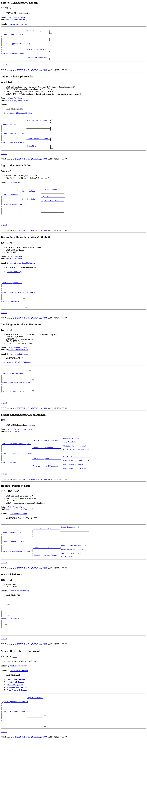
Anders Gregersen (15, 273)
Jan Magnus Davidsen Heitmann (17, 409)
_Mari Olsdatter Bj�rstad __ (75, 503)
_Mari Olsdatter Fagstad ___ (75, 494)
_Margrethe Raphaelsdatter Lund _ (17, 590)
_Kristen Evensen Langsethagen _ (16, 474)
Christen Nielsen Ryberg (19, 631)
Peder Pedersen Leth (16, 542)
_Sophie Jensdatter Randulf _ (46, 595)
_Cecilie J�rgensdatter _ (38, 62)
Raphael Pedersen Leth (14, 579)
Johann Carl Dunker (15, 104)
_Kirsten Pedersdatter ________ (74, 597)
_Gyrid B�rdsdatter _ (31, 212)
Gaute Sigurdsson (14, 194)
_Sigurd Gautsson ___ (30, 203)
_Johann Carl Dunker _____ (14, 131)
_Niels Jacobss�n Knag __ (38, 53)
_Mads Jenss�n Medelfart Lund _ (75, 584)
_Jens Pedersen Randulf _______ (74, 592)
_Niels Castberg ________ (37, 31)
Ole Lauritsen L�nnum (19, 717)
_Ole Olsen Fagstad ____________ (46, 492)
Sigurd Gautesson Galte (14, 219)
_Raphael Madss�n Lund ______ (46, 586)
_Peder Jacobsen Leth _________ (74, 562)
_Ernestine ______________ (38, 157)
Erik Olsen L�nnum (15, 731)
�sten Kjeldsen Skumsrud (18, 712)
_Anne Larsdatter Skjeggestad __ (46, 500)
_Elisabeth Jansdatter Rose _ (15, 419)
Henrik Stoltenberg (14, 289)
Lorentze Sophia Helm (18, 548)
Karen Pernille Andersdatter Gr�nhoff (22, 312)
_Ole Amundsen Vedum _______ (75, 490)
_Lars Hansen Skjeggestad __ (75, 498)
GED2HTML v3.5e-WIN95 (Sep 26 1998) (31, 76)
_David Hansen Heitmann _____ (15, 398)
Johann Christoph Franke (15, 142)
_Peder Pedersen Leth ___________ (17, 568)
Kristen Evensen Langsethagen (20, 458)
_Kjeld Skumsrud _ (35, 745)
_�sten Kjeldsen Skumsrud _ (14, 749)
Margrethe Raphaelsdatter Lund (20, 544)
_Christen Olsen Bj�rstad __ (75, 476)
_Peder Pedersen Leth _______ (46, 564)
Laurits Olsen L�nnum (16, 726)
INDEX (4, 70)
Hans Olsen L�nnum (15, 728)
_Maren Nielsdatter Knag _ (14, 58)
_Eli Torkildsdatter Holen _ (75, 481)
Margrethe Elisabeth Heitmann (19, 385)
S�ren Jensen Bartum (18, 24)
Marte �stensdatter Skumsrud (17, 760)
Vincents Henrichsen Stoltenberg (22, 280)
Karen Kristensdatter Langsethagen (20, 485)
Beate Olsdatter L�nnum (17, 736)
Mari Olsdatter (14, 460)
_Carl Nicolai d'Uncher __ (38, 127)
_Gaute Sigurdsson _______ (52, 201)
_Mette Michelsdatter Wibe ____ (74, 588)
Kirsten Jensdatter (15, 276)
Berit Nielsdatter (12, 662)
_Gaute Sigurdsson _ (11, 208)
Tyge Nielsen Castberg (16, 17)
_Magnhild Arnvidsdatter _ (52, 214)
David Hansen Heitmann (17, 370)
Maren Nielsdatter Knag (17, 19)
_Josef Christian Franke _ (38, 148)
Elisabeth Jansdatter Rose (18, 372)
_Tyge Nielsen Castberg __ (14, 36)
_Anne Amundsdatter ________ (75, 472)
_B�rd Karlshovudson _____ (53, 210)
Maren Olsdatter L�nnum (17, 734)
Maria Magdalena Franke (18, 106)
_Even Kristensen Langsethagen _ (46, 470)
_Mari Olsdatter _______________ (16, 496)
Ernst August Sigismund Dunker (19, 118)
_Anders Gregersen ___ (12, 301)
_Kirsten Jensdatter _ (12, 323)
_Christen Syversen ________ (75, 468)
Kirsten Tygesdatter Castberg (17, 47)
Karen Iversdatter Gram (19, 377)
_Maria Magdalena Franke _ (14, 153)
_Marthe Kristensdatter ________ (46, 479)
